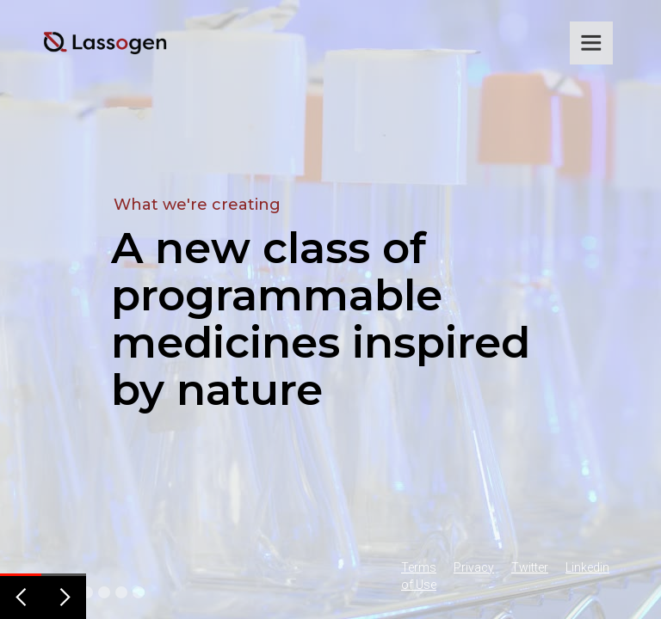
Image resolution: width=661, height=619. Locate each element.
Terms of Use (418, 576)
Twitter (529, 567)
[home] (105, 42)
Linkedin (587, 567)
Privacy (474, 567)
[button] (591, 42)
